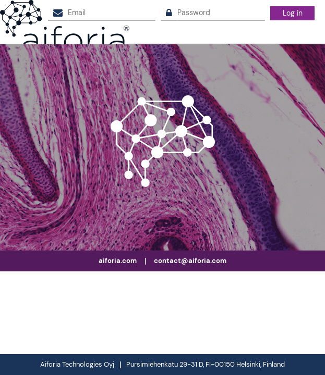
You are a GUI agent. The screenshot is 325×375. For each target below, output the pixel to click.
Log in (293, 13)
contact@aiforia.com (190, 260)
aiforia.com (118, 260)
